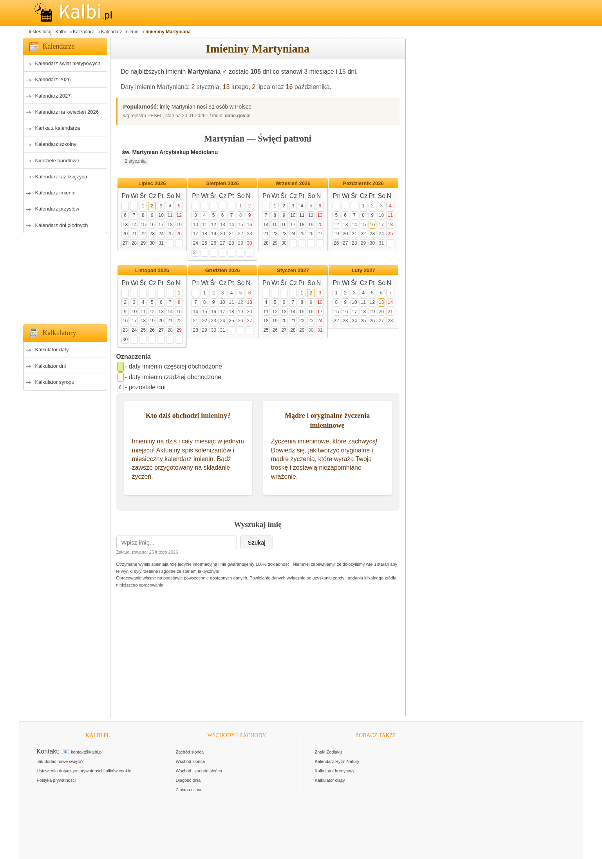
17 (161, 224)
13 (226, 87)
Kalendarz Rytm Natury (337, 761)
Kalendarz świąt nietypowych (67, 63)
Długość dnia (188, 780)
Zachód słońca (190, 752)
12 (179, 215)
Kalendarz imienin (119, 32)
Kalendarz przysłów (57, 209)
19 (179, 224)
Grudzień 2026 (222, 270)
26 (179, 233)
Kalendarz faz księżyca (61, 177)
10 (161, 215)
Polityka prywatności (56, 780)
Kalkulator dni (50, 366)
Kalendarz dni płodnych (61, 225)
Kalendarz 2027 (53, 96)
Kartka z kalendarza (57, 128)
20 (125, 233)
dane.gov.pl (238, 115)
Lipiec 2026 (152, 183)
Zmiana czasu (189, 789)
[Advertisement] (65, 276)
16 (289, 87)
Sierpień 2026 (222, 183)
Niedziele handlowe (57, 160)
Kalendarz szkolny (55, 144)
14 (134, 224)
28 (134, 243)
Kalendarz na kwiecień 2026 (67, 112)
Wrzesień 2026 (292, 183)
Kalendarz (83, 32)
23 (152, 233)
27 (125, 243)
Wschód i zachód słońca (199, 770)
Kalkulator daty (52, 349)
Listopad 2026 (152, 270)
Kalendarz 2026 (53, 79)
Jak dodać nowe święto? (60, 761)
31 (161, 243)
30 (152, 243)
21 (134, 233)
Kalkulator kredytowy (335, 770)
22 (143, 233)
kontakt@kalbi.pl (87, 752)
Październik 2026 (363, 183)
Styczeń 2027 (293, 270)
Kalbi (60, 32)
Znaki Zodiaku (328, 752)
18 (170, 224)
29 (143, 243)
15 (143, 224)
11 (170, 215)
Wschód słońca (190, 761)
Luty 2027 (363, 270)
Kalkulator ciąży (330, 780)
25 (170, 233)
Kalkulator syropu (54, 382)
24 (161, 233)
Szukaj (256, 542)
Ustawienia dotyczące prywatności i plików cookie (84, 770)
